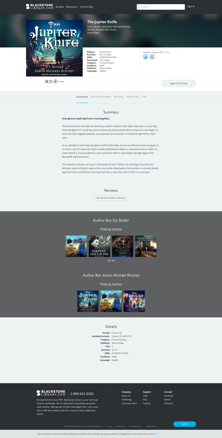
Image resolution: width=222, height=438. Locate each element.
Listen (61, 82)
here (155, 434)
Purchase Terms (135, 426)
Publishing (126, 400)
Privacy (109, 426)
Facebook (168, 396)
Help (145, 396)
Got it (184, 424)
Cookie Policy (151, 426)
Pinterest (168, 403)
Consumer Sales (129, 403)
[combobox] (161, 7)
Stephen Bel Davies (106, 29)
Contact (147, 403)
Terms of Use (120, 426)
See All (111, 260)
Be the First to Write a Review (111, 198)
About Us (126, 396)
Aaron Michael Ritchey (118, 26)
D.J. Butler (95, 26)
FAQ (145, 400)
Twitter (167, 400)
